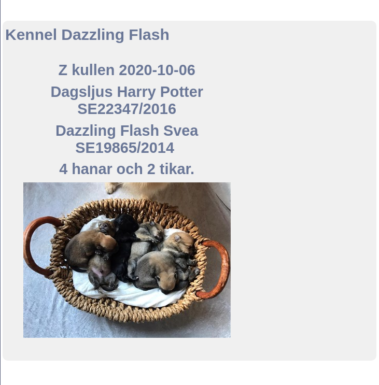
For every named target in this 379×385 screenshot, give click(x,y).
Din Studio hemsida (189, 379)
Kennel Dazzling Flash (190, 9)
